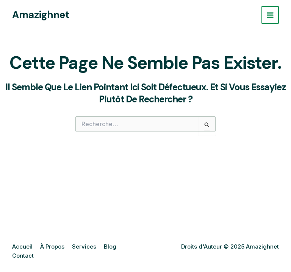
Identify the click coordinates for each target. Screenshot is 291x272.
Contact (23, 255)
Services (84, 246)
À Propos (52, 246)
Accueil (22, 246)
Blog (110, 246)
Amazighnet (40, 14)
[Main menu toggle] (270, 15)
